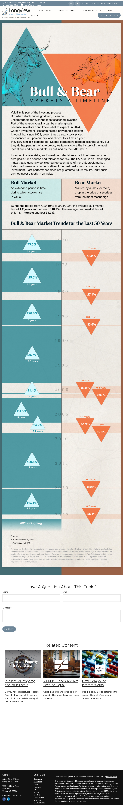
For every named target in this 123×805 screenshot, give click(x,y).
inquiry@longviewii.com (32, 4)
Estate (36, 783)
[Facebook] (77, 2)
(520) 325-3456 (10, 4)
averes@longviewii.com (11, 794)
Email (65, 590)
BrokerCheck (111, 775)
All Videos (38, 799)
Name (5, 590)
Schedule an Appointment (100, 2)
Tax (35, 788)
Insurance (37, 786)
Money (36, 791)
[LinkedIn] (71, 2)
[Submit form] (9, 627)
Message (7, 606)
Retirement (38, 778)
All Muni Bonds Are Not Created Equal (60, 682)
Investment (38, 780)
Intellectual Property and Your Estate (20, 682)
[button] (45, 9)
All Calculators (39, 802)
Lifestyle (37, 794)
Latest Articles (39, 796)
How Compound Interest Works (94, 682)
